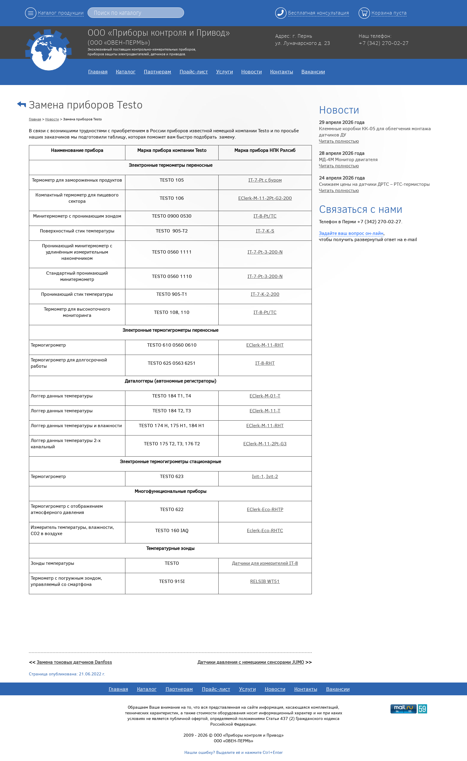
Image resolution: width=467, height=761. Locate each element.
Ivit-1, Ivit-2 (265, 476)
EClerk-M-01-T (265, 395)
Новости (251, 71)
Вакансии (313, 71)
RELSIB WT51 (265, 581)
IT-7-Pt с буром (265, 180)
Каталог (126, 71)
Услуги (224, 71)
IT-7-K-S (265, 230)
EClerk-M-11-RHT (265, 345)
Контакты (281, 71)
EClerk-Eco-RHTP (265, 509)
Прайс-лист (194, 71)
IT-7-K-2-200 (265, 294)
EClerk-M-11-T (265, 410)
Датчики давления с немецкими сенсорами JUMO (250, 662)
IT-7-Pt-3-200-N (265, 252)
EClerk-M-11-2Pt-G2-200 (265, 198)
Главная (98, 71)
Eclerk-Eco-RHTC (265, 530)
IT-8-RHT (265, 363)
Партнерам (157, 71)
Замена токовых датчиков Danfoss (74, 662)
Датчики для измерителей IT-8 (265, 563)
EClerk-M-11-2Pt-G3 (265, 443)
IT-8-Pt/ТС (264, 216)
